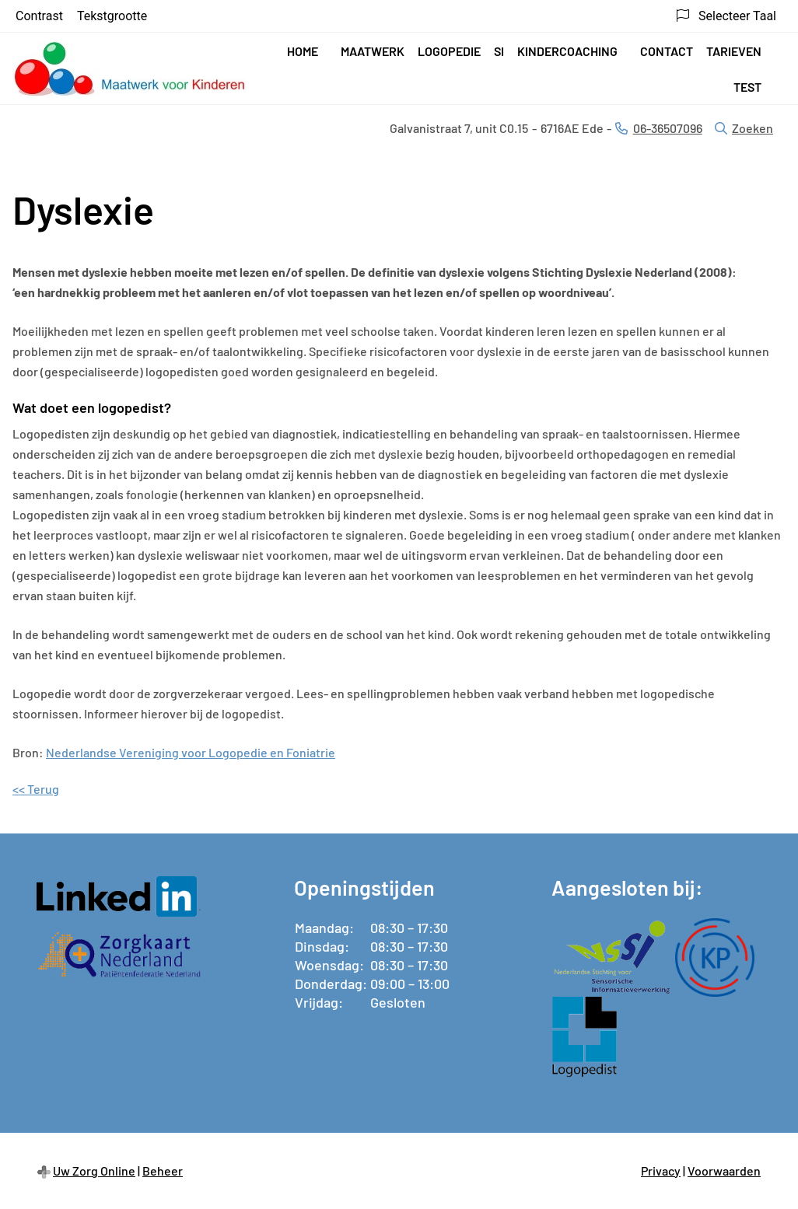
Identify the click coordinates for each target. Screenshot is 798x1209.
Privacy (661, 1170)
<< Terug (35, 788)
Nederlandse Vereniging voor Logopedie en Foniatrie (190, 752)
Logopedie (449, 51)
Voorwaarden (724, 1170)
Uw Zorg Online (94, 1170)
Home (302, 51)
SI (499, 51)
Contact (666, 51)
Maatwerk (372, 51)
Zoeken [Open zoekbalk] (744, 128)
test (747, 86)
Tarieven (733, 51)
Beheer (162, 1170)
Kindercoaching (567, 51)
